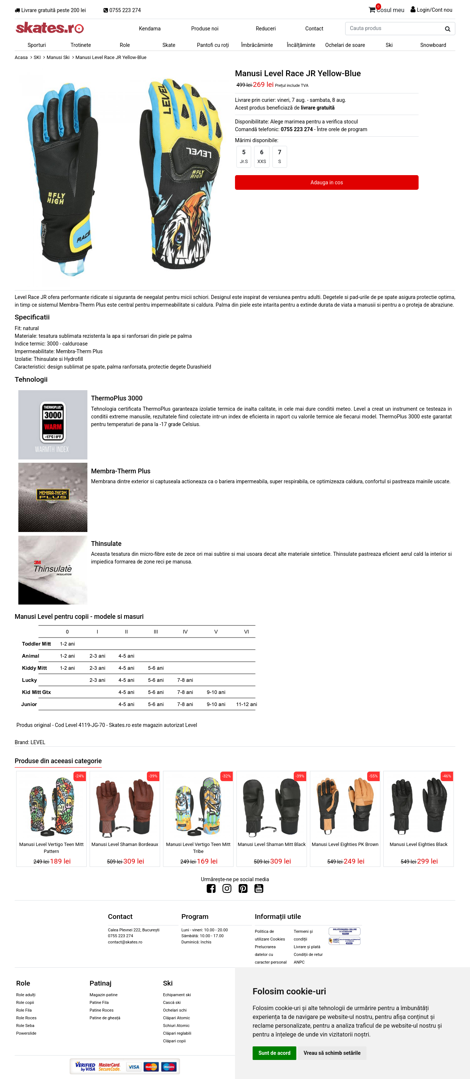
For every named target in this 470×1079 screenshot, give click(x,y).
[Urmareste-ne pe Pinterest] (243, 890)
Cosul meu (387, 9)
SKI (37, 57)
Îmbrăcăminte (257, 45)
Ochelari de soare (345, 45)
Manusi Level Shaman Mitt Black (272, 844)
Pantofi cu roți (213, 45)
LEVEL (37, 742)
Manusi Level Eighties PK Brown (345, 844)
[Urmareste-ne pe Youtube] (259, 890)
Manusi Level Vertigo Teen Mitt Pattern (51, 848)
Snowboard (433, 45)
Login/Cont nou (434, 10)
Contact (314, 29)
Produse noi (204, 29)
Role (125, 45)
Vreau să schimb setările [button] (332, 1053)
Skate (168, 45)
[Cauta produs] (447, 29)
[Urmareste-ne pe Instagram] (227, 890)
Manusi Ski (58, 57)
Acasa (21, 57)
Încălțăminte (301, 45)
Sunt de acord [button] (274, 1053)
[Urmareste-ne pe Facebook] (211, 890)
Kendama (149, 29)
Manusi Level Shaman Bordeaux (124, 844)
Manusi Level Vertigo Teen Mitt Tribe (198, 848)
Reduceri (266, 29)
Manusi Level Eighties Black (419, 844)
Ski (389, 45)
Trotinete (80, 45)
